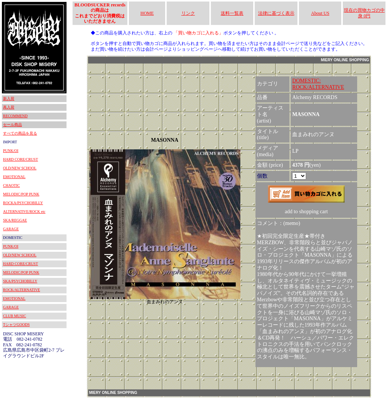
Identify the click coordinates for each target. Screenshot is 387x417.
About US (320, 13)
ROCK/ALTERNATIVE (21, 290)
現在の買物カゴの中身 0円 (364, 13)
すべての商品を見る (20, 133)
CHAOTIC (11, 185)
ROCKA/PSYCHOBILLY (23, 203)
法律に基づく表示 (276, 13)
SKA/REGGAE (15, 220)
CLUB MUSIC (14, 316)
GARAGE (11, 229)
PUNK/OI (11, 151)
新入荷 (8, 98)
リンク (188, 13)
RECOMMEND (15, 116)
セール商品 (12, 124)
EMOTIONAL (14, 177)
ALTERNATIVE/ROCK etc (24, 211)
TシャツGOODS (16, 324)
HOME (147, 13)
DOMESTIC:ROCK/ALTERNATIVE (318, 84)
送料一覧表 (232, 13)
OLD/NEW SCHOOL (19, 168)
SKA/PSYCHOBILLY (20, 281)
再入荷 (8, 107)
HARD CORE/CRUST (20, 159)
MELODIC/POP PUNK (21, 194)
